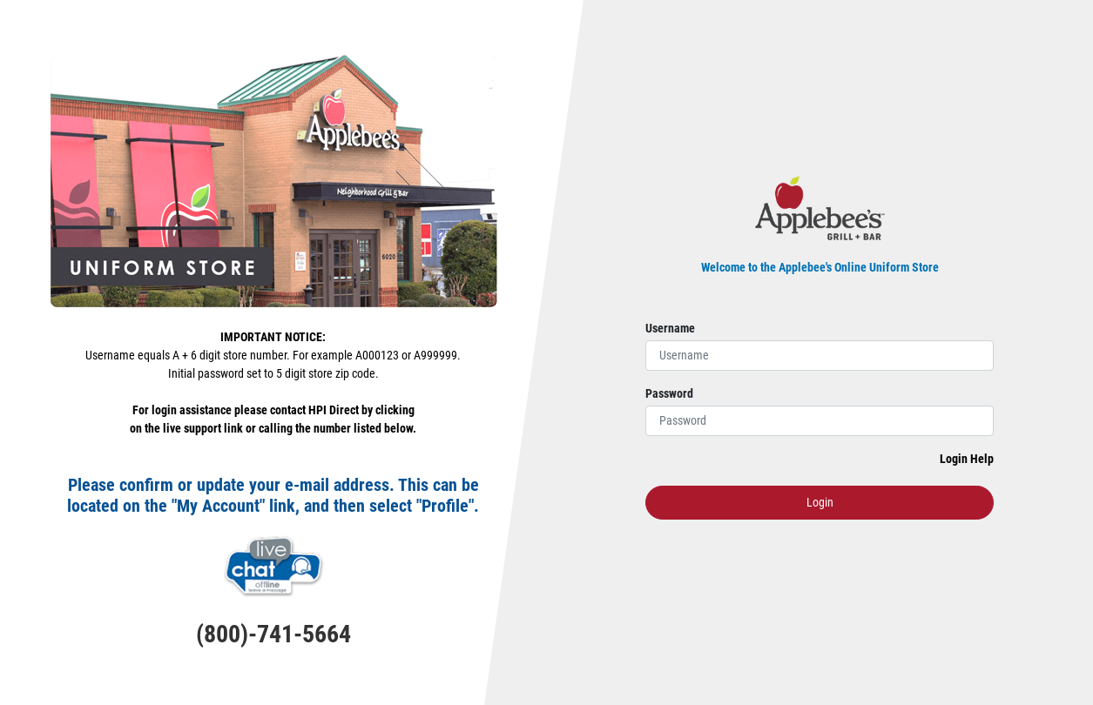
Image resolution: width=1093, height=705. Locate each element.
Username (670, 328)
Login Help (967, 459)
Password (669, 393)
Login (819, 502)
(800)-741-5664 (273, 634)
